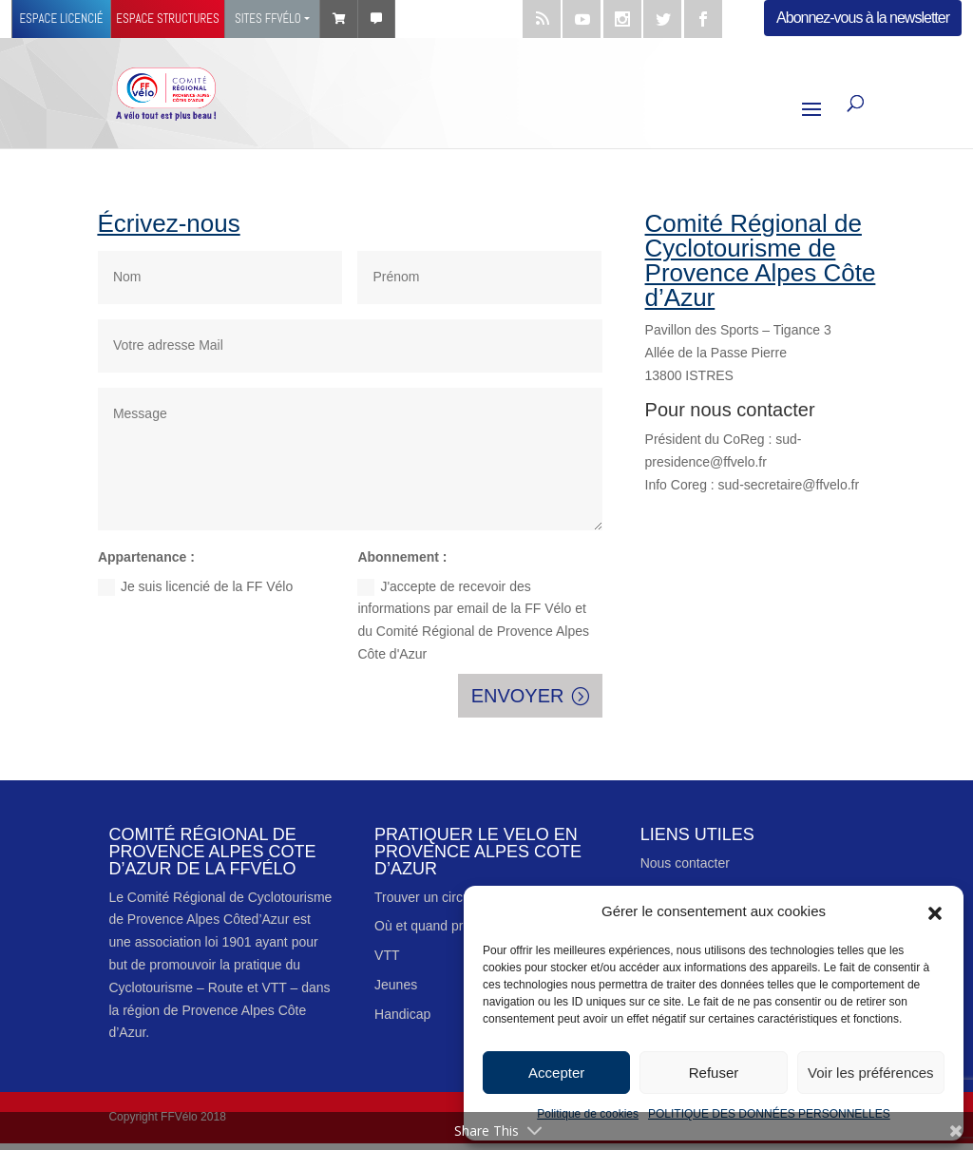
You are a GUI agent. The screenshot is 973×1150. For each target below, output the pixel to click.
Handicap (402, 1014)
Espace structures (167, 18)
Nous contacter (685, 863)
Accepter (556, 1072)
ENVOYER (517, 695)
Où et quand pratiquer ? (444, 925)
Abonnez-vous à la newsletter (862, 18)
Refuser (714, 1072)
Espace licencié (61, 18)
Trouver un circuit (425, 897)
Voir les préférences (871, 1072)
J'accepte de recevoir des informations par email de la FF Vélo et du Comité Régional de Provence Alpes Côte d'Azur (473, 620)
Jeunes (395, 984)
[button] (934, 911)
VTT (386, 955)
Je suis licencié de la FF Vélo (195, 587)
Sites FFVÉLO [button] (268, 18)
